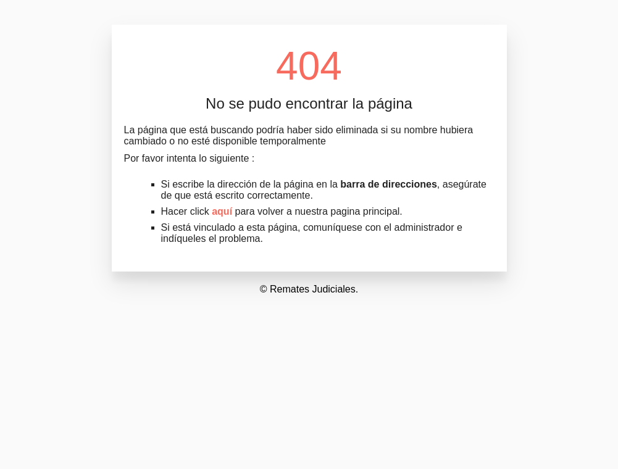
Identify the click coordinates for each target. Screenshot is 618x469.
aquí (222, 211)
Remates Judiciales (313, 289)
